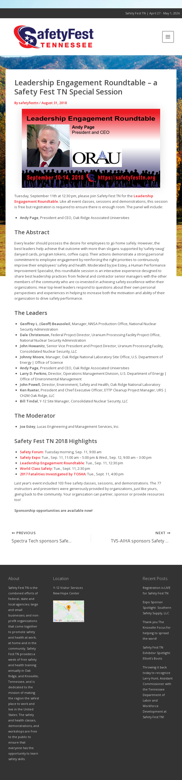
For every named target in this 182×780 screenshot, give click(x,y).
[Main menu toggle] (168, 37)
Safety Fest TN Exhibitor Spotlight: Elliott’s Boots (157, 652)
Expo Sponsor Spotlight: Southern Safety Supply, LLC (157, 607)
